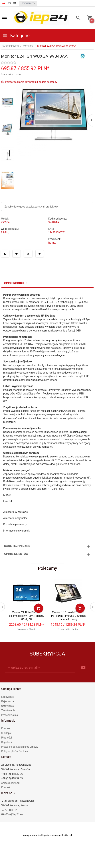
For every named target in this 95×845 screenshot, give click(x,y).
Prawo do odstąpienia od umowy (19, 746)
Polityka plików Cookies (14, 751)
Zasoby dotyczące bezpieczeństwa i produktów (31, 206)
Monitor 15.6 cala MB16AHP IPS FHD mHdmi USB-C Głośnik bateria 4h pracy (68, 616)
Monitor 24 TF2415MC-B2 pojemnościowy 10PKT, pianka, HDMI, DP (26, 616)
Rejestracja (7, 701)
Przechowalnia (9, 715)
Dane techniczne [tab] (17, 546)
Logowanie (7, 696)
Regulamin (7, 742)
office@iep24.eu (10, 782)
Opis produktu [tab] (15, 283)
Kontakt (5, 728)
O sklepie (6, 733)
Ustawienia (7, 705)
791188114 (9, 809)
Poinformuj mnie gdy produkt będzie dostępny (31, 81)
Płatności (6, 737)
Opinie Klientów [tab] (16, 554)
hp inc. (52, 242)
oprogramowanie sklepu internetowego (42, 835)
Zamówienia (8, 710)
